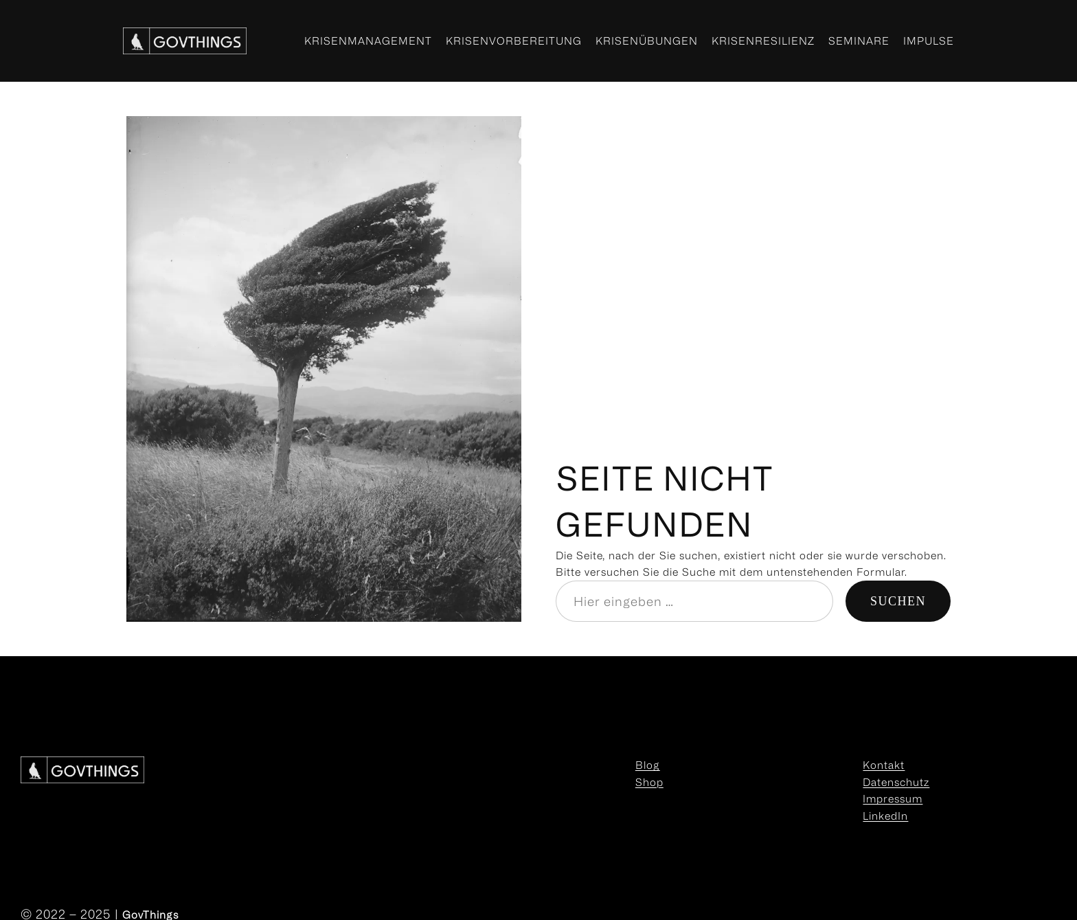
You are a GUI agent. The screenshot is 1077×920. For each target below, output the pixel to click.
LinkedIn (885, 815)
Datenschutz (896, 782)
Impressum (892, 798)
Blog (647, 765)
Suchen (898, 601)
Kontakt (884, 765)
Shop (649, 782)
